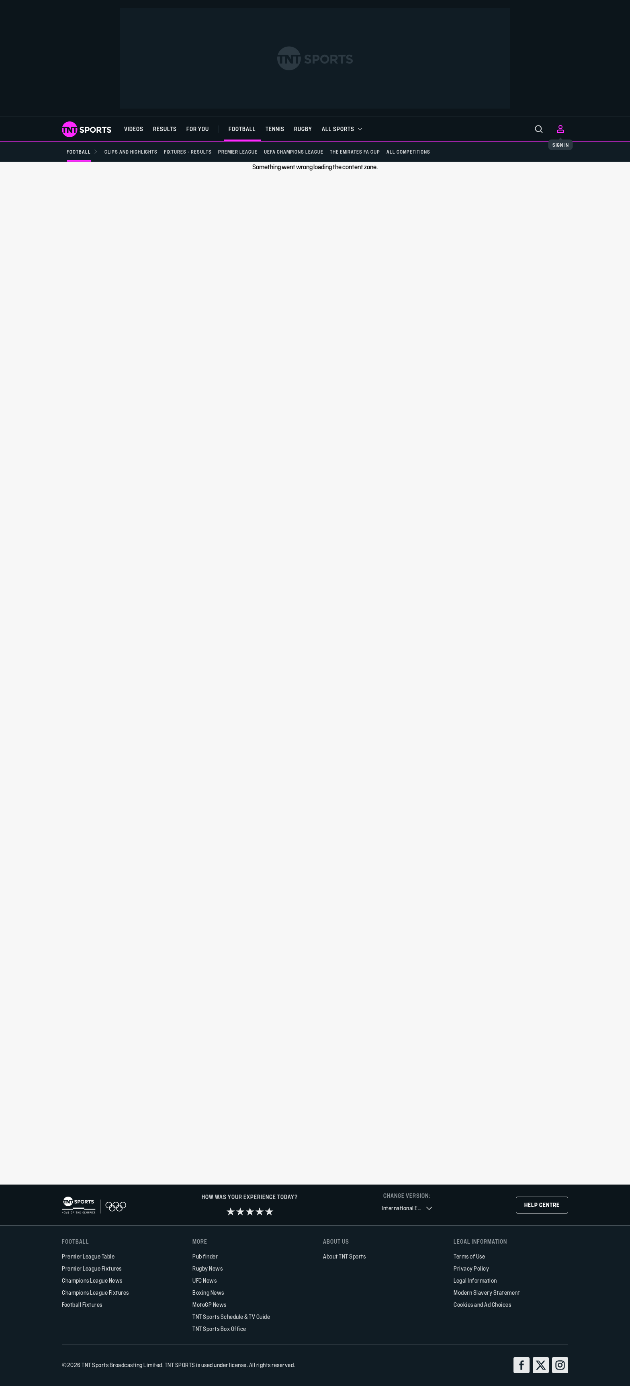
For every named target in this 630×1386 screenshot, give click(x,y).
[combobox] (407, 1208)
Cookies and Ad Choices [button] (482, 1304)
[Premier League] (247, 152)
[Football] (82, 152)
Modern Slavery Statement (487, 1292)
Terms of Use (469, 1256)
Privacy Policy (471, 1268)
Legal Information (475, 1280)
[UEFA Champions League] (306, 152)
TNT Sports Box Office (219, 1328)
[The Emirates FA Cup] (371, 152)
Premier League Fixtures (92, 1268)
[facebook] (521, 1365)
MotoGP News (209, 1304)
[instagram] (560, 1365)
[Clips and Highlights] (134, 152)
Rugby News (207, 1268)
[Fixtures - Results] (194, 152)
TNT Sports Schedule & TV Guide (231, 1316)
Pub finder (205, 1256)
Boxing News (208, 1292)
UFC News (204, 1280)
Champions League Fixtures (95, 1292)
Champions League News (92, 1280)
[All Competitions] (427, 152)
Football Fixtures (82, 1304)
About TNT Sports (344, 1256)
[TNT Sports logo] (86, 129)
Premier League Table (88, 1256)
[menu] (538, 129)
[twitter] (541, 1365)
